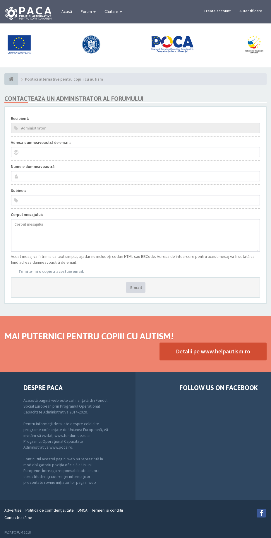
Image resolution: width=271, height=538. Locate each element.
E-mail (135, 287)
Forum (88, 11)
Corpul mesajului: (27, 214)
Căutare (113, 11)
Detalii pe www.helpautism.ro (213, 351)
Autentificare (250, 10)
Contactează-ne (18, 517)
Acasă (66, 11)
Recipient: (20, 118)
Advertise (13, 510)
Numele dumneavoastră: (33, 166)
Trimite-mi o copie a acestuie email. (51, 271)
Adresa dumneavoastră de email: (41, 142)
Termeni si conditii (107, 510)
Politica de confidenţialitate (49, 510)
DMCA (83, 510)
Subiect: (18, 190)
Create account (217, 10)
